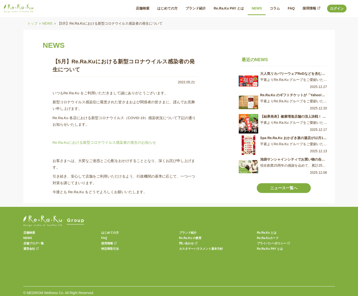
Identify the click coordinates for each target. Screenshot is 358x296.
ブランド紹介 (188, 232)
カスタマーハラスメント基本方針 (201, 248)
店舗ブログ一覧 (33, 243)
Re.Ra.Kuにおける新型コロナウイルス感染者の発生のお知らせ (104, 142)
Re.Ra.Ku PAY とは (270, 248)
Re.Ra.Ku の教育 (190, 238)
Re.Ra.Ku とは (267, 232)
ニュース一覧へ (283, 188)
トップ (32, 23)
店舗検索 (29, 232)
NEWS (47, 23)
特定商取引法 (110, 248)
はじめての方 (110, 232)
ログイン (337, 8)
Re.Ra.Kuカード (268, 238)
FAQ (104, 238)
